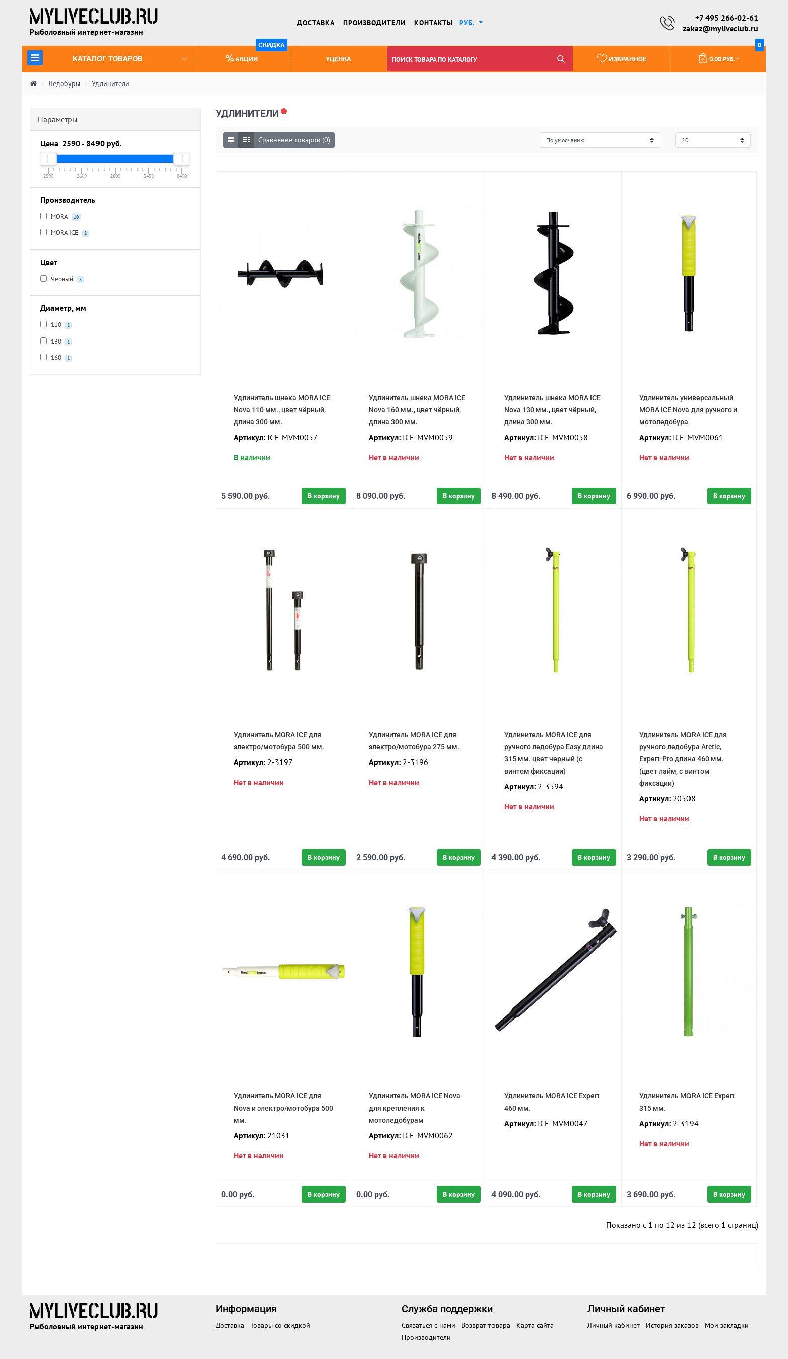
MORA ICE (64, 232)
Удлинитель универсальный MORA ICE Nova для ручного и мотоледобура (688, 410)
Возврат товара (485, 1325)
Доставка (316, 22)
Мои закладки (727, 1325)
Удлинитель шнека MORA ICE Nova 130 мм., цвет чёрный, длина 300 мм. (552, 410)
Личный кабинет (613, 1325)
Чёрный (62, 279)
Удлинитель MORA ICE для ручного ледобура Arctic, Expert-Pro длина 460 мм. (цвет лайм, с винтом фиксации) (683, 759)
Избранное (621, 58)
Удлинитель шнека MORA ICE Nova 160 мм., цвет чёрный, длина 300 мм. (417, 410)
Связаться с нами (428, 1325)
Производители (374, 22)
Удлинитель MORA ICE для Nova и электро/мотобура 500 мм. (283, 1108)
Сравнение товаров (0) (294, 139)
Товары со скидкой (280, 1325)
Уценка (338, 59)
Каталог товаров (107, 57)
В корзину (324, 495)
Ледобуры (64, 83)
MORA (60, 216)
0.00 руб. (731, 54)
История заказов (672, 1325)
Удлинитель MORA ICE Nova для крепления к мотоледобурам (414, 1108)
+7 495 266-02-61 (726, 18)
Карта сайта (535, 1325)
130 (56, 341)
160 (56, 357)
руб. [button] (468, 22)
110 (56, 324)
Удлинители (110, 83)
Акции (256, 54)
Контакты (433, 22)
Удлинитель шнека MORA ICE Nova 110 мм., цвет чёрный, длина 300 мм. (282, 410)
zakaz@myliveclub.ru (720, 28)
